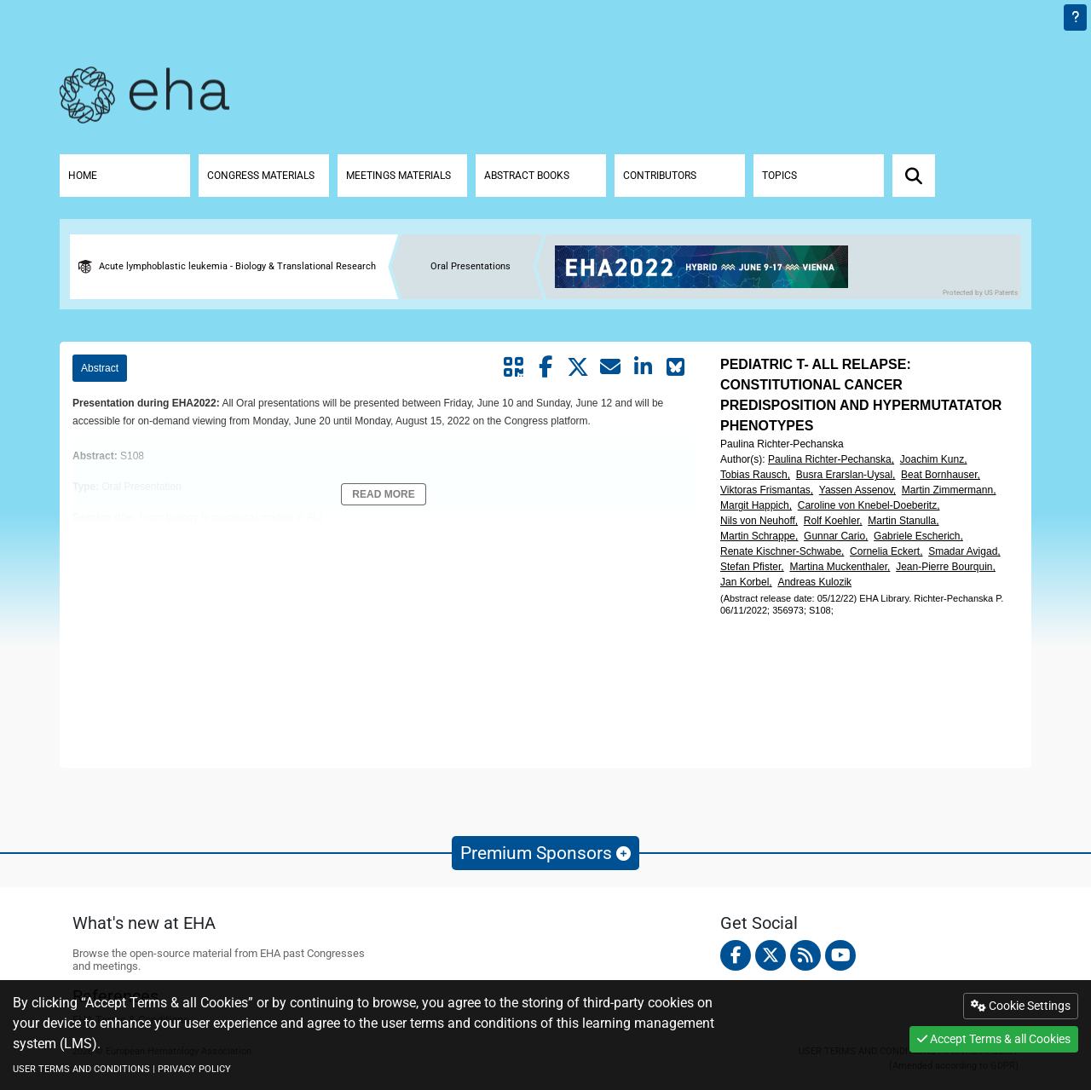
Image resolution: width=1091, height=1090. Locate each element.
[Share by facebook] (545, 367)
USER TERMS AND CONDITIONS (81, 1069)
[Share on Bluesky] (675, 367)
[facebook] (735, 955)
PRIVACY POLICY (194, 1069)
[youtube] (840, 955)
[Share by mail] (610, 367)
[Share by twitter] (578, 367)
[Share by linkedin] (642, 367)
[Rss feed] (805, 955)
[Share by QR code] (513, 367)
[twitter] (770, 955)
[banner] (707, 266)
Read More (383, 494)
